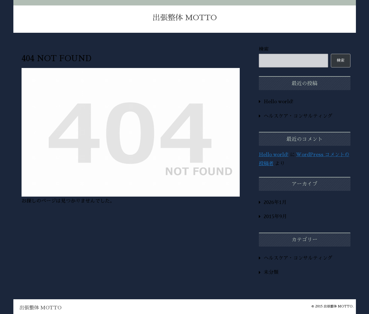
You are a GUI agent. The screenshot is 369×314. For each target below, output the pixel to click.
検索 (264, 49)
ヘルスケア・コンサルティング (298, 116)
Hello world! (278, 101)
